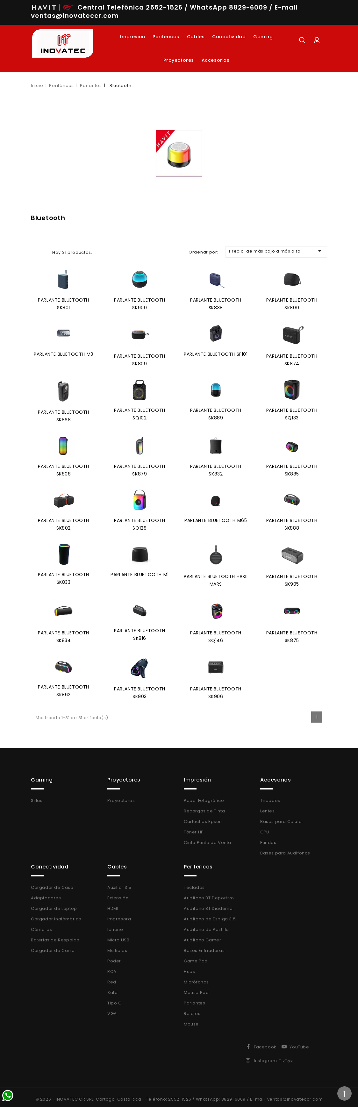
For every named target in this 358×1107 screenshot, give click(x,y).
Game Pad (196, 957)
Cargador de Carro (53, 947)
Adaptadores (46, 894)
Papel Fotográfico (204, 797)
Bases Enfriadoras (204, 947)
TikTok (286, 1057)
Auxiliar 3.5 (119, 884)
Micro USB (118, 936)
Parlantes (194, 999)
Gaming (263, 36)
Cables (196, 36)
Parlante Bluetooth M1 (140, 571)
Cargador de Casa (52, 884)
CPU (264, 828)
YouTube (299, 1043)
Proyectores (178, 60)
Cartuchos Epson (203, 818)
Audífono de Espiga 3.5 (210, 915)
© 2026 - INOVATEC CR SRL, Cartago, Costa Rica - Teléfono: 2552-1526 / (115, 1095)
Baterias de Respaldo (55, 936)
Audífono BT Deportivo (209, 894)
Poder (114, 957)
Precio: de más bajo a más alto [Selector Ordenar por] (276, 251)
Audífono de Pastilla (206, 926)
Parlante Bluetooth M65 (215, 518)
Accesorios (216, 60)
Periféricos (166, 36)
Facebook (265, 1043)
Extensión (117, 894)
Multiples (117, 947)
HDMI (112, 905)
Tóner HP (194, 828)
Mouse (191, 1020)
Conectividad (229, 36)
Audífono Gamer (202, 936)
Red (111, 978)
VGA (112, 1010)
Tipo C (114, 999)
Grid (35, 252)
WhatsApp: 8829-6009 (221, 1095)
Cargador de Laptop (54, 905)
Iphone (115, 926)
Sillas (37, 797)
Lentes (267, 807)
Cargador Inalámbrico (56, 915)
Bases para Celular (282, 818)
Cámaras (41, 926)
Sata (112, 989)
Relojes (192, 1010)
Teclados (194, 884)
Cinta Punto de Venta (207, 839)
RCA (112, 968)
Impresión (132, 36)
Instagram (265, 1057)
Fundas (268, 839)
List (44, 252)
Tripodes (270, 797)
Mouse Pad (196, 989)
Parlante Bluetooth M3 (63, 353)
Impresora (119, 915)
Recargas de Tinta (204, 807)
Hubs (189, 968)
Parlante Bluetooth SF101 (215, 353)
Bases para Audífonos (285, 849)
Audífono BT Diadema (208, 905)
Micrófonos (196, 978)
